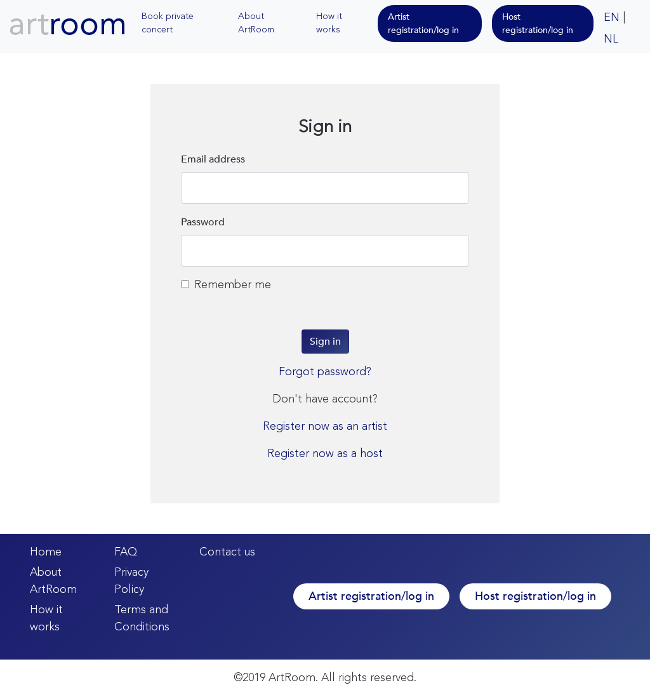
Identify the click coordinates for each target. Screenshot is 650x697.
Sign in (325, 341)
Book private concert (168, 23)
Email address (213, 159)
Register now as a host (325, 454)
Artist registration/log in (423, 23)
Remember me (226, 285)
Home (46, 552)
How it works (329, 23)
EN (612, 17)
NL (611, 39)
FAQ (125, 552)
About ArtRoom (256, 23)
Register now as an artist (325, 426)
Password (203, 222)
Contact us (227, 552)
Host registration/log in (537, 23)
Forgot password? (325, 372)
